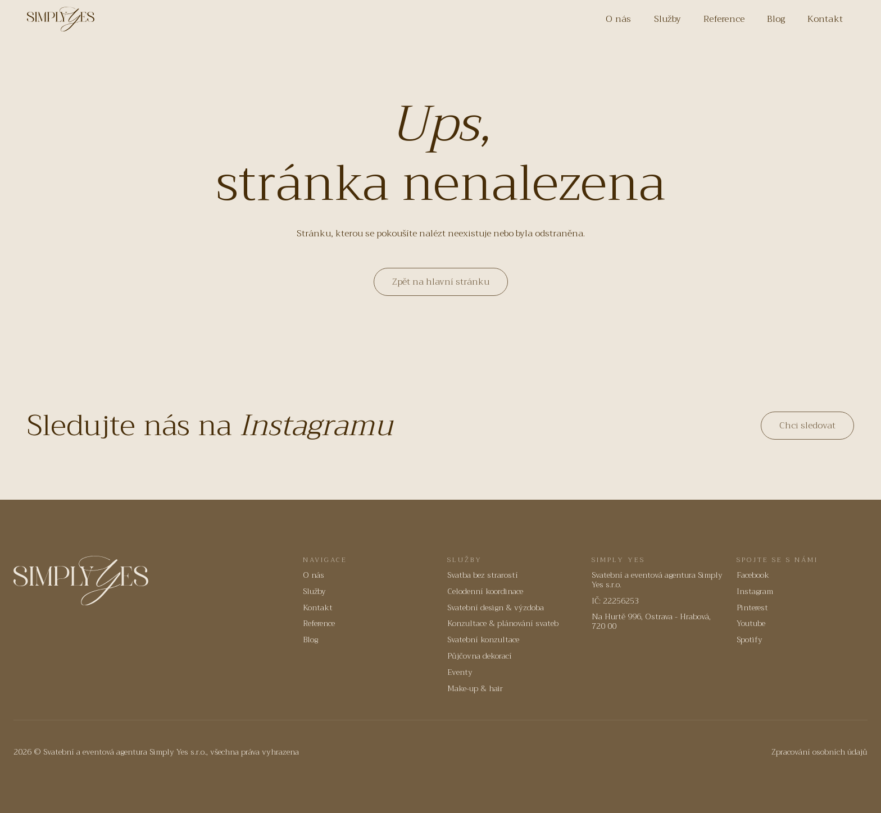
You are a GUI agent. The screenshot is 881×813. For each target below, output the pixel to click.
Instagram (755, 591)
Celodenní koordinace (485, 591)
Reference (723, 19)
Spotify (749, 640)
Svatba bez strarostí (482, 575)
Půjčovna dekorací (479, 656)
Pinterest (752, 608)
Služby (668, 19)
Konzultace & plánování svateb (502, 623)
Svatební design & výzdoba (495, 608)
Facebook (753, 575)
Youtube (751, 623)
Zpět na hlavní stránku (440, 282)
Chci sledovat (807, 425)
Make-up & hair (475, 688)
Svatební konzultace (483, 640)
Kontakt (825, 19)
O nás (618, 19)
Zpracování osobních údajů (819, 752)
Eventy (460, 672)
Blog (776, 19)
